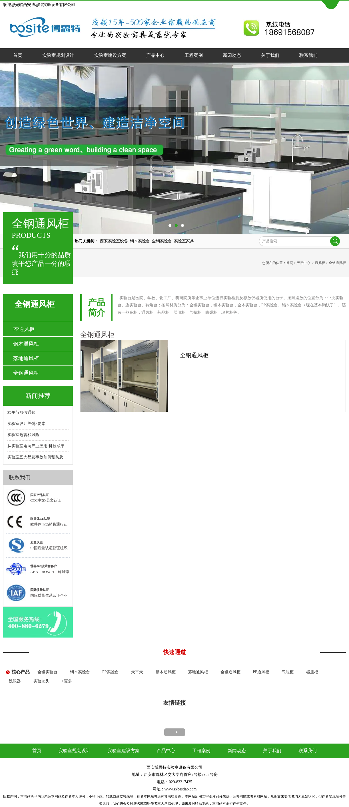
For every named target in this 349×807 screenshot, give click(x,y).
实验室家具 (184, 241)
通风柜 (320, 263)
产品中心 (155, 55)
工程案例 (193, 55)
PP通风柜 (23, 329)
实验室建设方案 (110, 55)
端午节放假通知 (21, 412)
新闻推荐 (38, 395)
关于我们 (270, 55)
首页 (17, 55)
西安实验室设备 (114, 241)
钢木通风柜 (26, 344)
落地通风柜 (26, 358)
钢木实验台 (140, 241)
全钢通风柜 (26, 373)
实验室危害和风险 (23, 435)
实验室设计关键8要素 (26, 424)
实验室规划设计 (58, 55)
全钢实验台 (162, 241)
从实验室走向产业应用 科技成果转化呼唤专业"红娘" (38, 446)
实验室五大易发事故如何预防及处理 (38, 457)
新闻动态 (232, 55)
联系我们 (308, 55)
